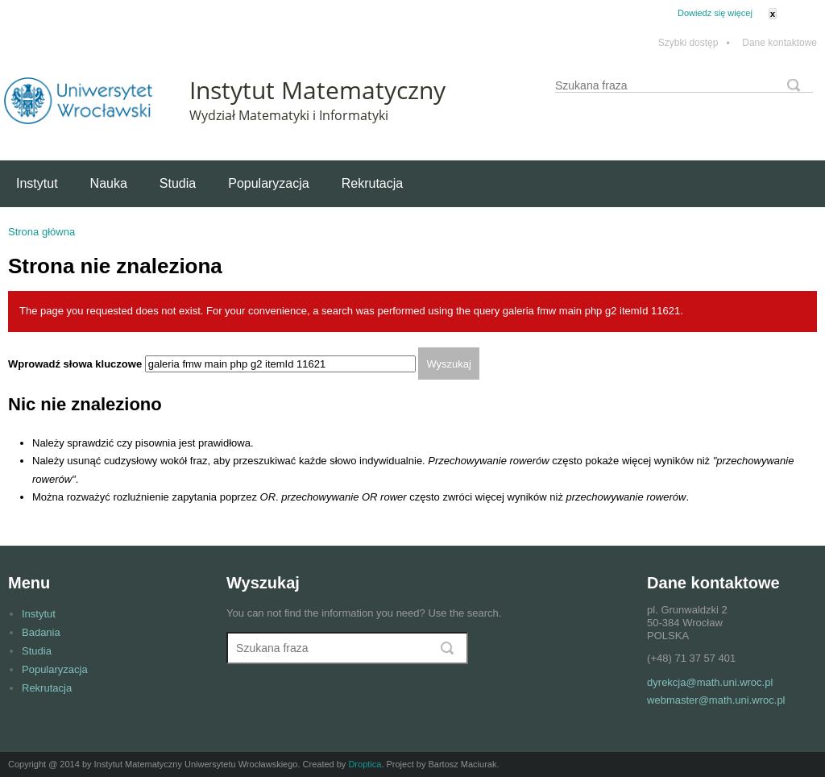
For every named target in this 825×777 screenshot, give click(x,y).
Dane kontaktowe (779, 43)
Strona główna (41, 232)
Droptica (364, 764)
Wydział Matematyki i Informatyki (288, 115)
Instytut (37, 183)
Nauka (108, 183)
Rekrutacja (372, 183)
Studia (178, 183)
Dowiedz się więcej (715, 13)
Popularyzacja (268, 183)
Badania (41, 632)
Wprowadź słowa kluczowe (76, 364)
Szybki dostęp (694, 43)
